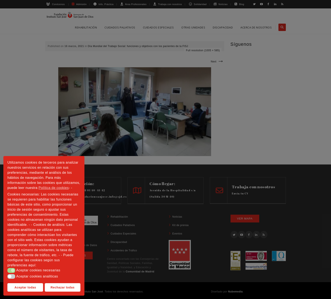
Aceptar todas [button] (25, 287)
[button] (11, 270)
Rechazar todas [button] (63, 287)
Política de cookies (54, 188)
